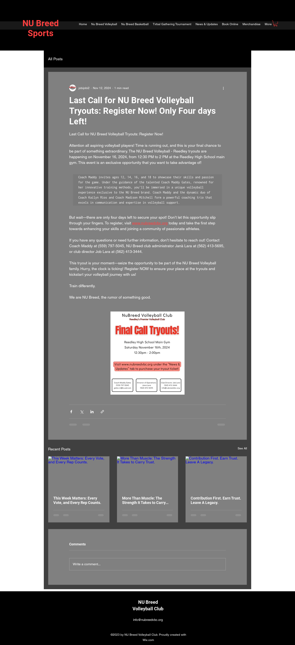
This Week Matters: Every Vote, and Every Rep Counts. (77, 500)
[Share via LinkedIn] (92, 412)
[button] (275, 23)
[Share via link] (102, 412)
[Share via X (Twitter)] (82, 412)
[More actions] (223, 88)
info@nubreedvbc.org (148, 620)
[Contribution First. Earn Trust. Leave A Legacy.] (216, 473)
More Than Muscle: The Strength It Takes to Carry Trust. (144, 500)
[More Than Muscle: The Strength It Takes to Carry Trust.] (147, 473)
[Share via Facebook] (71, 412)
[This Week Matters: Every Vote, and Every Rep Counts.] (78, 473)
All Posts (55, 59)
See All (242, 448)
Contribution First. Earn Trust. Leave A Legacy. (216, 500)
